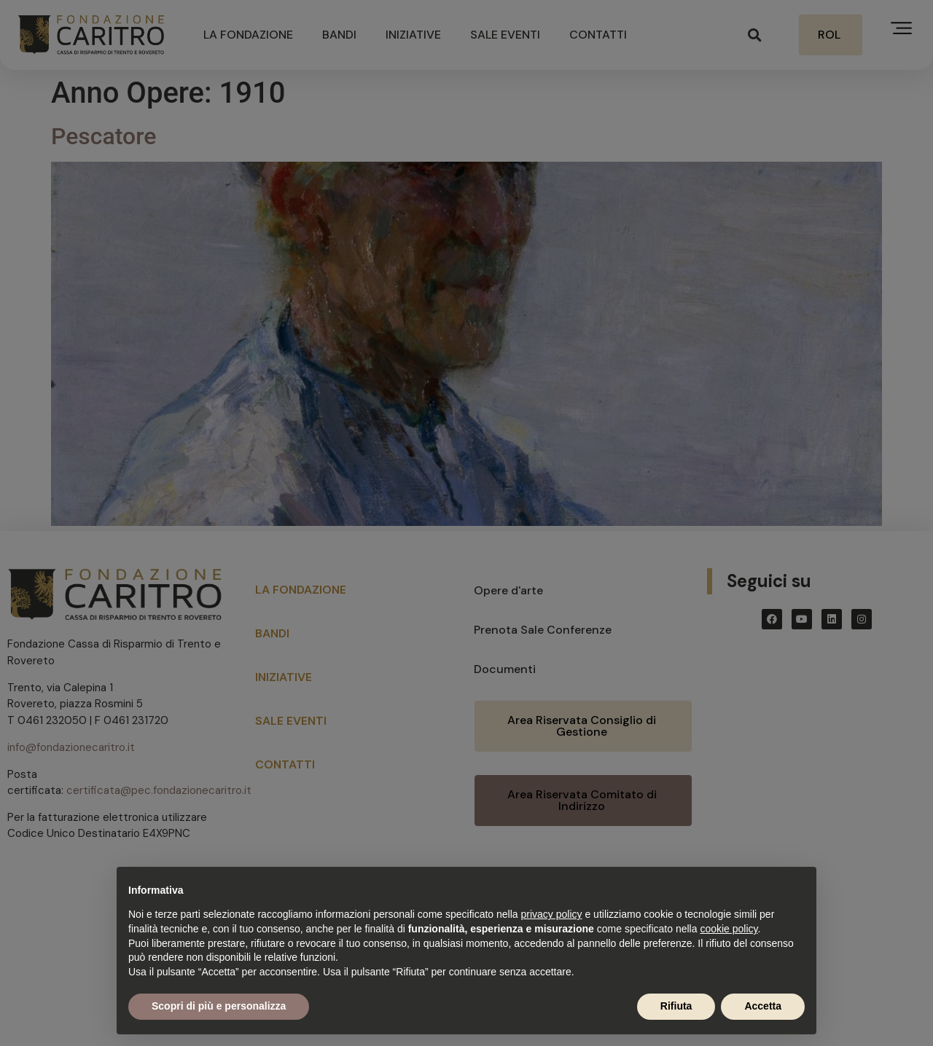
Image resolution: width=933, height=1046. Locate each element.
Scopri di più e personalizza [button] (219, 1006)
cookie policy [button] (728, 929)
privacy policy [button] (551, 914)
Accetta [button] (762, 1006)
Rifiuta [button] (676, 1006)
